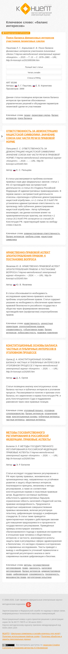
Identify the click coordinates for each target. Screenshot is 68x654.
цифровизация (20, 574)
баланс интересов (15, 236)
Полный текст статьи (34, 67)
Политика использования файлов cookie (21, 636)
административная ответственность (42, 233)
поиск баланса (25, 118)
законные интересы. (36, 419)
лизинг (27, 115)
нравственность (32, 323)
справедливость (14, 329)
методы (28, 565)
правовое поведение (47, 332)
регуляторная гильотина (39, 577)
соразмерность (36, 574)
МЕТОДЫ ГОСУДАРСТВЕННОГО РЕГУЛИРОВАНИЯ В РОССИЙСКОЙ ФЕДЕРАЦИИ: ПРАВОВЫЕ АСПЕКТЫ (28, 436)
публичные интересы (48, 416)
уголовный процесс (33, 410)
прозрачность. (52, 574)
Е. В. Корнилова (42, 85)
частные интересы (15, 419)
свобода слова (32, 236)
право (25, 568)
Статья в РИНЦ (34, 78)
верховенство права (16, 577)
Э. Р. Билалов (21, 464)
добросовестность (27, 332)
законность (34, 568)
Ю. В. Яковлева (22, 284)
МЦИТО (5, 633)
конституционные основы (24, 416)
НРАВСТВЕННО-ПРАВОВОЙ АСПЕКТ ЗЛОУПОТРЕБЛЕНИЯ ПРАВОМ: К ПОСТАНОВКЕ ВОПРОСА (28, 256)
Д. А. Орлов (20, 378)
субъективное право (33, 329)
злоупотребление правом (31, 326)
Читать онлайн (34, 73)
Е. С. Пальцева (22, 170)
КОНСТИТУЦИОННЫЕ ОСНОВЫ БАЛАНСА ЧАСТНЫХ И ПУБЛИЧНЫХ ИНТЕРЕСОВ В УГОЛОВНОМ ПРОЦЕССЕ (31, 349)
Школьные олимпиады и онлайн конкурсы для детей (35, 633)
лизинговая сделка (41, 115)
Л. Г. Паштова (23, 85)
